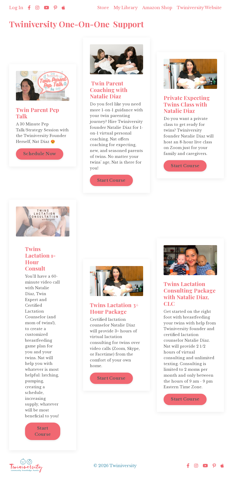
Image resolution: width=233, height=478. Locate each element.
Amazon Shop (157, 7)
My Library (126, 7)
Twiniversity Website (199, 7)
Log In (16, 7)
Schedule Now (39, 153)
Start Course (111, 180)
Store (103, 7)
